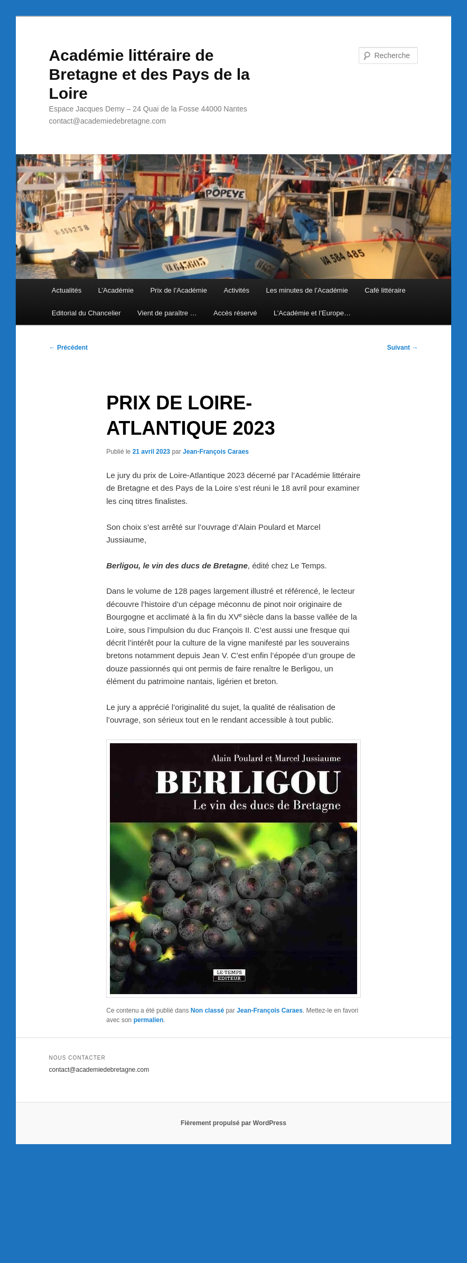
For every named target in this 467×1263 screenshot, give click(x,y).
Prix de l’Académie (178, 290)
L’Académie (116, 290)
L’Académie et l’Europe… (312, 313)
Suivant (402, 347)
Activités (236, 290)
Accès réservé (235, 313)
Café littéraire (385, 290)
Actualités (66, 290)
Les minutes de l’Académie (307, 290)
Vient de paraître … (167, 313)
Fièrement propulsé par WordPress (233, 1123)
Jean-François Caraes (216, 451)
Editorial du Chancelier (86, 313)
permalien (149, 1020)
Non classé (207, 1010)
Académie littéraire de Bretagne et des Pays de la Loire (149, 74)
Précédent (68, 347)
